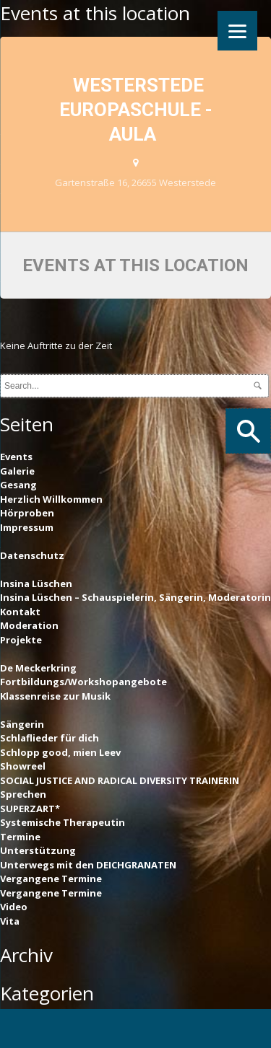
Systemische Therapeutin (62, 822)
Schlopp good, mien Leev (60, 752)
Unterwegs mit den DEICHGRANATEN (88, 864)
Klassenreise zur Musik (55, 696)
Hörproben (27, 512)
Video (13, 906)
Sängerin (22, 724)
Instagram (161, 1030)
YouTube (225, 1030)
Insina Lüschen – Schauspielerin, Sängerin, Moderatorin (135, 597)
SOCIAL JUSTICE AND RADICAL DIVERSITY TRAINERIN (119, 780)
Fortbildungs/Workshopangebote (83, 681)
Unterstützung (38, 850)
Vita (10, 921)
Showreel (23, 765)
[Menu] (237, 30)
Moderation (29, 625)
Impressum (26, 527)
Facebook (32, 1030)
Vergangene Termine (51, 878)
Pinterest (96, 1030)
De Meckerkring (38, 667)
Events (16, 456)
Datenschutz (32, 555)
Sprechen (23, 794)
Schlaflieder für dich (49, 737)
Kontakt (20, 611)
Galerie (17, 470)
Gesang (18, 484)
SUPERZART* (30, 808)
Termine (20, 836)
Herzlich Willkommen (51, 499)
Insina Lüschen (36, 583)
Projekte (21, 639)
